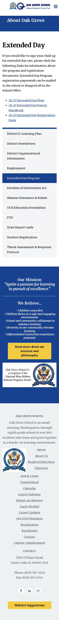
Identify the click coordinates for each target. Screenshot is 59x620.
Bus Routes (29, 530)
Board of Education (41, 462)
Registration (30, 524)
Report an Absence (29, 500)
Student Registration (22, 237)
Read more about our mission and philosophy (29, 351)
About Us (41, 456)
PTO (10, 217)
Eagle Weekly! (29, 506)
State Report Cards (20, 227)
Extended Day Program (23, 178)
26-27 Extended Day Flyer (26, 100)
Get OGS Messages (29, 518)
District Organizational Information (23, 156)
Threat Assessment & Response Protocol (29, 249)
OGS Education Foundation (26, 207)
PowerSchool (29, 482)
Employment (16, 168)
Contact (29, 537)
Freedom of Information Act (27, 188)
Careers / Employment (29, 543)
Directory (41, 468)
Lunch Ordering (29, 494)
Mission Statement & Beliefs (27, 198)
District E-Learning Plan (24, 133)
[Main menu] (55, 6)
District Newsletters (21, 143)
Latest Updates (29, 512)
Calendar (29, 488)
